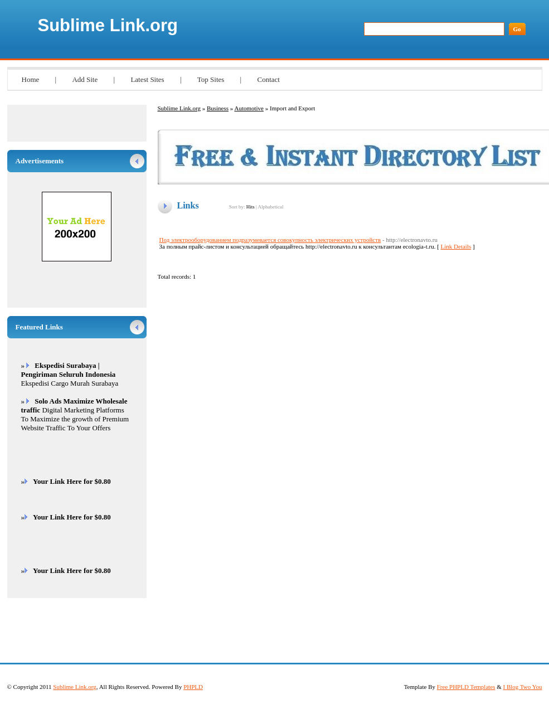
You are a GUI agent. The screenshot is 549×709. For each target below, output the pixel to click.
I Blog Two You (522, 686)
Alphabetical (270, 207)
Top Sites (211, 79)
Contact (268, 79)
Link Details (456, 246)
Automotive (249, 108)
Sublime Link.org (108, 25)
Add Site (85, 79)
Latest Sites (147, 79)
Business (218, 108)
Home (31, 79)
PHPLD (193, 686)
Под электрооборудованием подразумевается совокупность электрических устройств (270, 239)
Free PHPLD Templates (466, 686)
